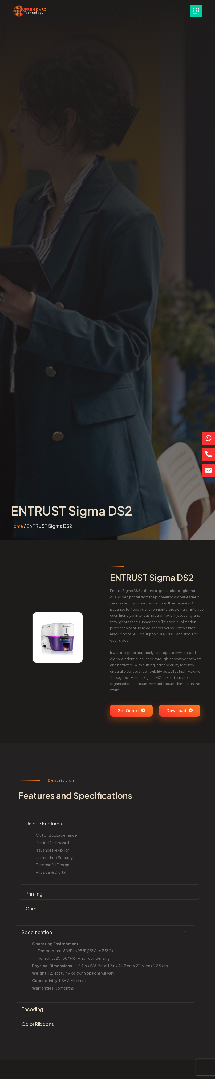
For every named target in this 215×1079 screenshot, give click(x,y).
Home (17, 526)
